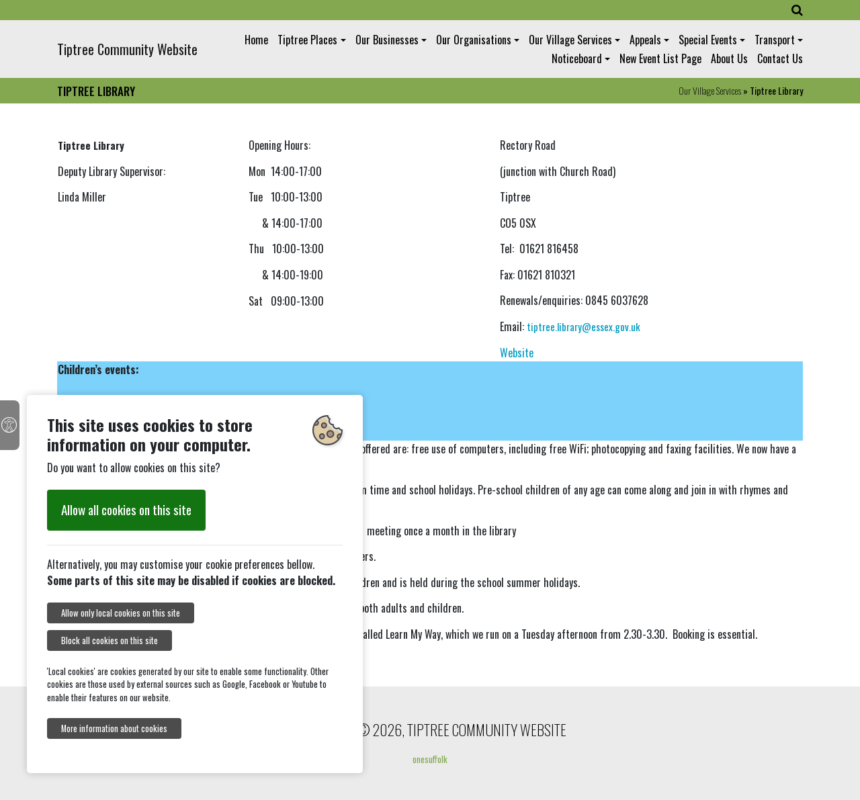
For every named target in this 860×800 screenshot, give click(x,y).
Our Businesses (387, 40)
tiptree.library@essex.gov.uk (583, 326)
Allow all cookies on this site (126, 509)
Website (516, 353)
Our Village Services (570, 40)
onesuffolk (430, 759)
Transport (775, 40)
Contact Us (780, 58)
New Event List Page (660, 58)
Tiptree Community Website (127, 49)
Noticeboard (577, 58)
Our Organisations (473, 40)
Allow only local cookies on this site (120, 613)
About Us (729, 58)
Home (256, 40)
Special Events (708, 40)
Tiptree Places (307, 40)
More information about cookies (114, 728)
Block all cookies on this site (109, 640)
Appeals (645, 40)
